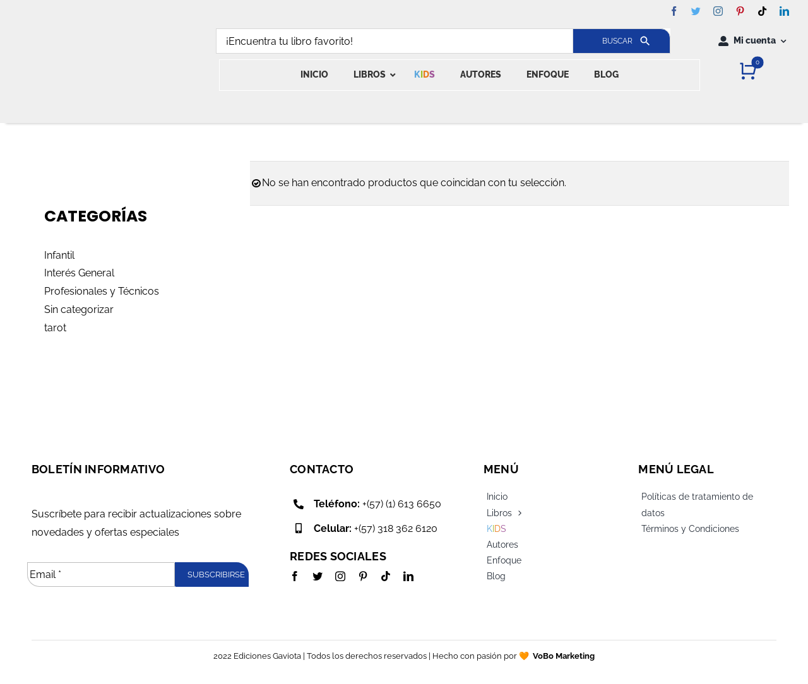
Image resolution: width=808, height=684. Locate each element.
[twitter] (696, 11)
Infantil (59, 255)
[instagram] (718, 11)
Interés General (79, 273)
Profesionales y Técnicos (101, 291)
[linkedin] (784, 11)
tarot (55, 328)
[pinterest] (740, 11)
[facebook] (674, 11)
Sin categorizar (79, 309)
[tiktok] (762, 11)
